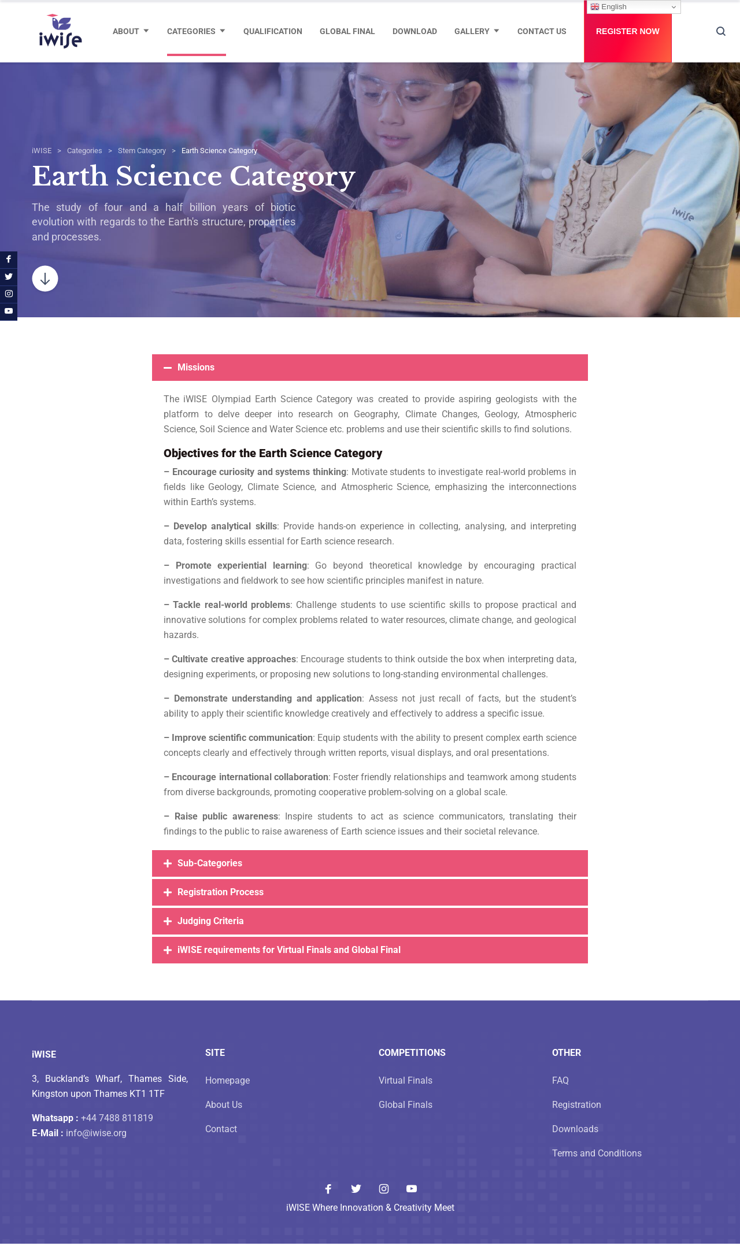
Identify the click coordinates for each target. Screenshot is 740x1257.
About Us (223, 1118)
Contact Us (542, 31)
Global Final (347, 31)
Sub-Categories (209, 876)
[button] (370, 381)
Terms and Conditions (597, 1166)
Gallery (472, 31)
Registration (576, 1118)
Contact (221, 1142)
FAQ (560, 1093)
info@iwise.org (96, 1146)
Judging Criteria (210, 934)
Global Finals (405, 1118)
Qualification (272, 31)
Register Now (628, 31)
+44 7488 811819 (117, 1131)
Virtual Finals (405, 1093)
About (126, 31)
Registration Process (220, 905)
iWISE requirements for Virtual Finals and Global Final (289, 963)
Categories (191, 31)
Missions (195, 380)
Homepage (227, 1093)
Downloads (575, 1142)
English (608, 7)
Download (415, 31)
